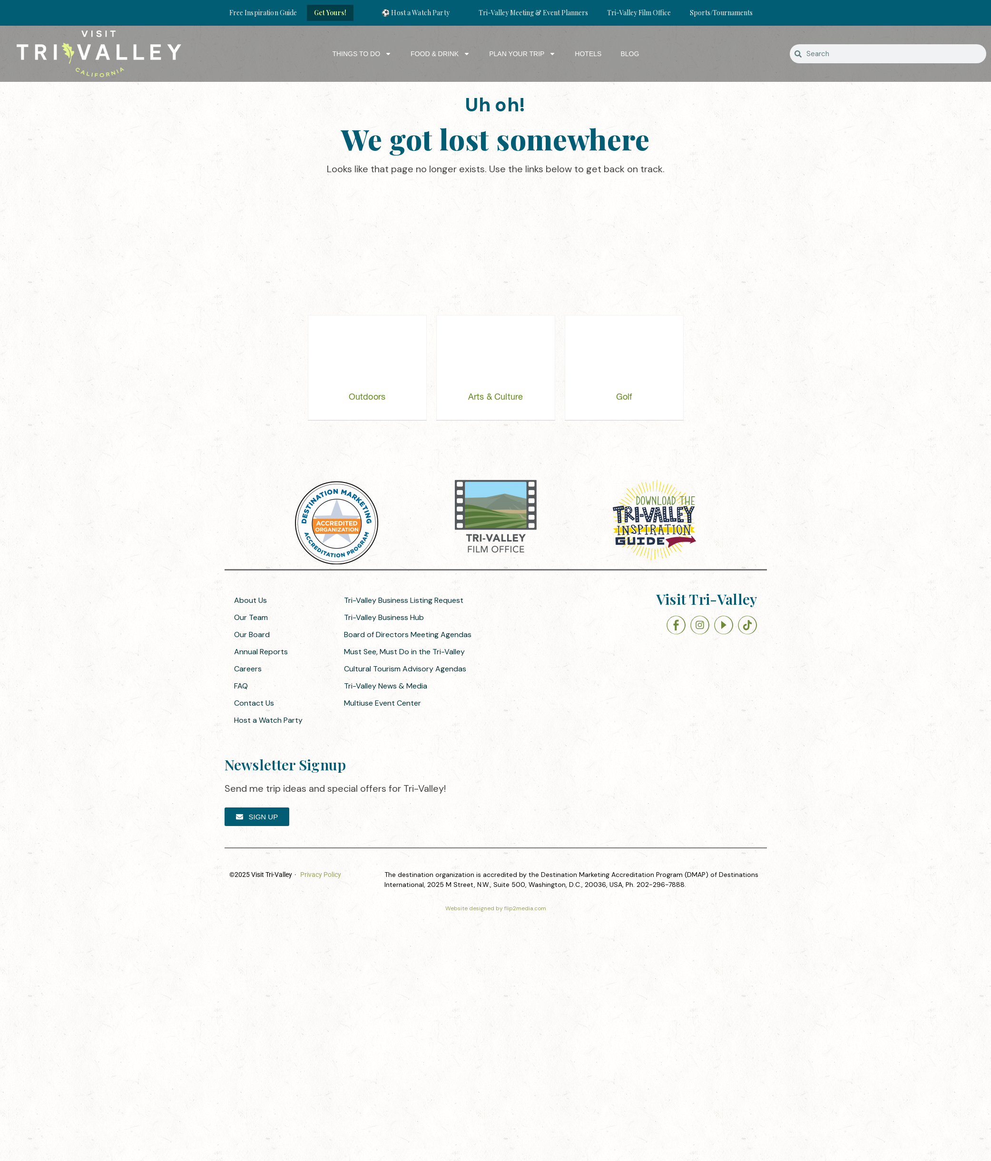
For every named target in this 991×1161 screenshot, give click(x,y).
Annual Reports (261, 652)
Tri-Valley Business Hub (384, 617)
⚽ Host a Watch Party (416, 12)
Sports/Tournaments (721, 12)
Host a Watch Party (268, 720)
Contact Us (254, 703)
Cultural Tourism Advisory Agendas (405, 669)
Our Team (251, 617)
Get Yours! (330, 12)
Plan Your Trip (522, 54)
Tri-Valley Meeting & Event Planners (533, 12)
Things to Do (362, 54)
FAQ (241, 686)
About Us (250, 600)
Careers (248, 669)
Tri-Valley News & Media (385, 686)
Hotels (588, 54)
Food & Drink (440, 54)
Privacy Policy (320, 874)
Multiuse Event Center (382, 703)
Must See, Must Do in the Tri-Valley (404, 652)
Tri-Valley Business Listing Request (403, 600)
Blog (629, 54)
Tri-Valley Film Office (639, 12)
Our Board (252, 635)
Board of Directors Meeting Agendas (407, 635)
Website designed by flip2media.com (495, 908)
